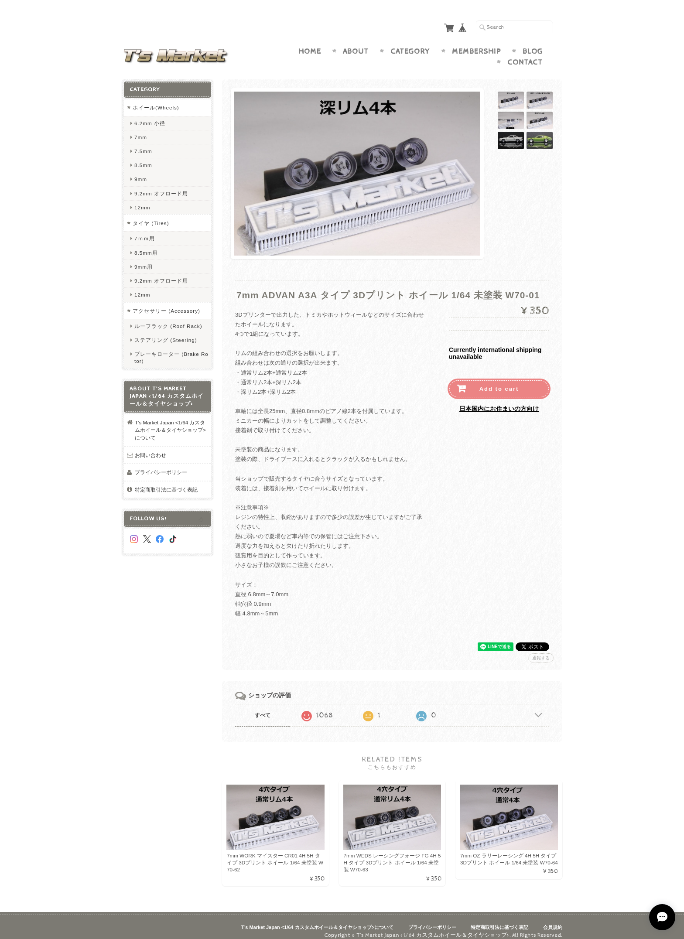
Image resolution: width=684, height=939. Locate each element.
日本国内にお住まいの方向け (499, 400)
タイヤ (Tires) (151, 214)
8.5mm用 (146, 244)
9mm (140, 171)
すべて (262, 706)
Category (410, 42)
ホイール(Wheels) (156, 99)
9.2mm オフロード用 (161, 185)
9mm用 (143, 258)
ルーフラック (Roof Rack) (168, 318)
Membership (476, 42)
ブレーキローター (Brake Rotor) (171, 349)
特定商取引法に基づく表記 (166, 481)
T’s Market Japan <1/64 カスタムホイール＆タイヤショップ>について (170, 421)
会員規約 (552, 919)
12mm (142, 198)
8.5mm (143, 157)
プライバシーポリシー (161, 464)
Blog (533, 42)
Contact (525, 54)
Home (309, 42)
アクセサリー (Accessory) (166, 302)
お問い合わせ (150, 446)
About (356, 42)
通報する (541, 649)
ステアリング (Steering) (165, 332)
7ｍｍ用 (144, 230)
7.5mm (143, 142)
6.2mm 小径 (149, 114)
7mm (140, 128)
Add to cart (499, 380)
